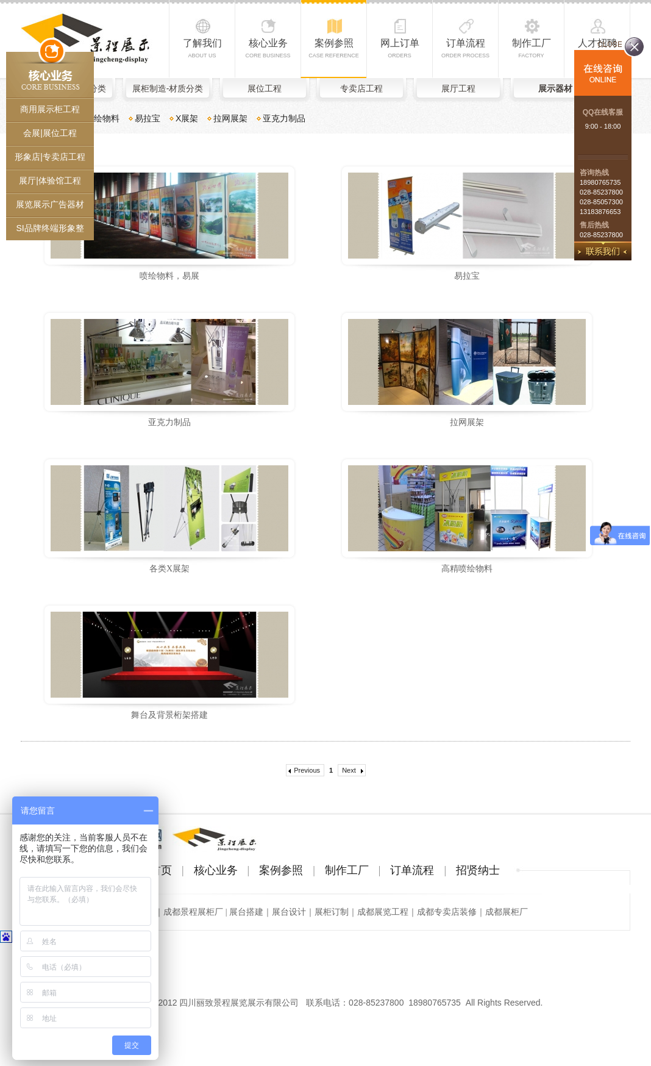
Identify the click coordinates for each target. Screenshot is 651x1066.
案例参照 (333, 48)
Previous (307, 770)
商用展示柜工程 (50, 109)
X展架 (187, 118)
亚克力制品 (284, 118)
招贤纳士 (478, 870)
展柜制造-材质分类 (168, 88)
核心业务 (267, 48)
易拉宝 (147, 118)
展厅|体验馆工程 (50, 180)
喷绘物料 (102, 118)
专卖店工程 (361, 88)
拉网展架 (230, 118)
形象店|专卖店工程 (50, 157)
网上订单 (399, 48)
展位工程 (264, 88)
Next (349, 770)
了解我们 (202, 48)
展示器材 (555, 88)
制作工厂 (531, 48)
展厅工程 (458, 88)
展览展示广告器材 (50, 204)
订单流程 (465, 48)
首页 (161, 870)
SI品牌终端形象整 (50, 228)
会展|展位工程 (50, 133)
